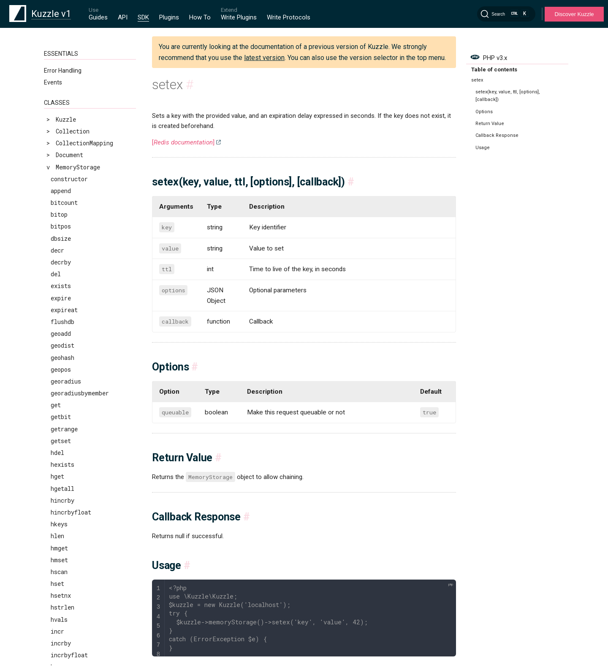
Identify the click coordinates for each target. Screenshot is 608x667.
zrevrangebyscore (78, 539)
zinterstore (69, 396)
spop (57, 217)
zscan (59, 562)
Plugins (169, 17)
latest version (264, 58)
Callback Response (496, 135)
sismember (66, 170)
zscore (61, 574)
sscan (59, 253)
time (58, 301)
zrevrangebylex (74, 527)
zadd (57, 348)
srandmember (70, 229)
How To (200, 17)
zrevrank (64, 551)
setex (59, 122)
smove (59, 193)
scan (57, 62)
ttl (56, 325)
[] (183, 142)
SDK (143, 17)
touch (59, 312)
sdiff (59, 86)
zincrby (62, 384)
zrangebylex (69, 431)
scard (59, 75)
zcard (59, 360)
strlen (61, 265)
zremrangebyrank (76, 491)
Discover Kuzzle (574, 14)
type (57, 336)
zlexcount (66, 408)
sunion (61, 277)
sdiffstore (67, 98)
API (123, 17)
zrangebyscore (73, 443)
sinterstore (69, 158)
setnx (59, 134)
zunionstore (69, 587)
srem (58, 241)
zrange (61, 420)
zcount (61, 372)
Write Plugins (239, 17)
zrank (59, 456)
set (56, 110)
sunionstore (69, 289)
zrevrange (66, 515)
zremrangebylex (74, 479)
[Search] (506, 14)
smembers (65, 181)
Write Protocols (288, 17)
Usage (482, 147)
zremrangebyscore (78, 503)
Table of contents (494, 69)
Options (484, 111)
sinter (61, 146)
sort (57, 205)
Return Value (489, 123)
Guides (98, 17)
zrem (58, 467)
